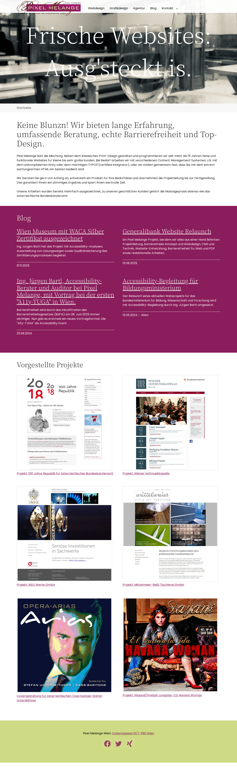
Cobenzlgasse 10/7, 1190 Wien (133, 741)
